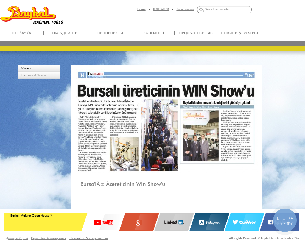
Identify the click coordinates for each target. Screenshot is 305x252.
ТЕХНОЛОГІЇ (152, 32)
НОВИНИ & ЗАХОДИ (239, 32)
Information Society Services (88, 238)
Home (141, 9)
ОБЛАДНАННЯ (65, 32)
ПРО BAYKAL (21, 32)
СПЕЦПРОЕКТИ (109, 32)
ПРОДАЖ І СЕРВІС (196, 32)
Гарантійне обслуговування (48, 238)
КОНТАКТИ (161, 9)
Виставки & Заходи (33, 75)
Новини (26, 68)
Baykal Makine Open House (31, 215)
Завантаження (185, 9)
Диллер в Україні (17, 238)
